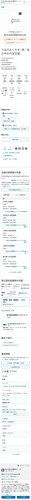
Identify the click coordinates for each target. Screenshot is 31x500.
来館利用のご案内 (23, 294)
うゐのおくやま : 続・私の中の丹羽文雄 (14, 386)
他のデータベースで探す (10, 159)
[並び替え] (8, 195)
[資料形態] (21, 195)
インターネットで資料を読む (8, 476)
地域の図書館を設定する (19, 190)
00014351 (13, 412)
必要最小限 (8, 497)
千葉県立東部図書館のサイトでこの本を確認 (16, 241)
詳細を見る (7, 492)
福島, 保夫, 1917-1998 (8, 410)
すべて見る (26, 93)
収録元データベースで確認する (15, 39)
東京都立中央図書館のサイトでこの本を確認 (16, 267)
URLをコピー (10, 148)
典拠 (15, 414)
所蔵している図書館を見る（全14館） (15, 129)
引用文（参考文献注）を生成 (11, 153)
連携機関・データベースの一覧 (20, 180)
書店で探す (15, 139)
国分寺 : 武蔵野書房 (8, 422)
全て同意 (23, 497)
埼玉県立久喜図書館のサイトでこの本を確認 (16, 226)
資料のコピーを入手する (7, 479)
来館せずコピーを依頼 (8, 120)
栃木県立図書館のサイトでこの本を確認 (16, 211)
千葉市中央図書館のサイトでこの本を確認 (16, 252)
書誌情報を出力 (8, 156)
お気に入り (5, 148)
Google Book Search (11, 345)
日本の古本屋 (9, 343)
